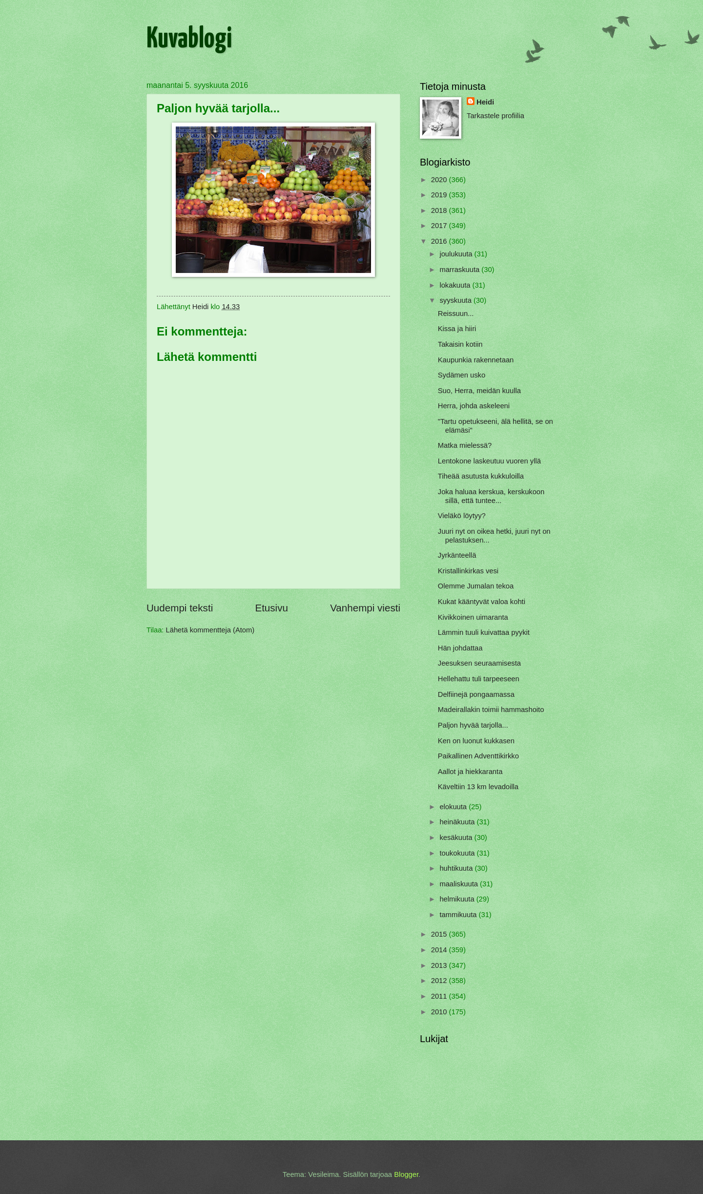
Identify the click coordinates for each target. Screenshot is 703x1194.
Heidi (485, 102)
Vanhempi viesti (365, 607)
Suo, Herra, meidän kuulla (479, 391)
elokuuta (454, 807)
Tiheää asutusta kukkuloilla (481, 476)
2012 (440, 981)
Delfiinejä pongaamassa (476, 694)
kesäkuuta (456, 837)
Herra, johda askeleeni (474, 406)
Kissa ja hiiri (457, 329)
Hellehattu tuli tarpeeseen (478, 679)
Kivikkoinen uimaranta (473, 617)
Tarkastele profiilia (495, 116)
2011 (440, 996)
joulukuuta (456, 254)
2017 (440, 226)
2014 (440, 950)
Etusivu (271, 607)
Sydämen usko (461, 375)
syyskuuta (456, 300)
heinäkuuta (457, 822)
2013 (440, 965)
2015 (440, 934)
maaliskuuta (459, 884)
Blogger (406, 1174)
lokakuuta (455, 285)
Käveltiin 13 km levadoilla (478, 787)
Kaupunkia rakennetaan (476, 360)
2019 (440, 195)
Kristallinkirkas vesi (468, 571)
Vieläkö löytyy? (462, 516)
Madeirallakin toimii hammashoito (491, 709)
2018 (440, 210)
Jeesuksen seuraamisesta (479, 663)
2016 (440, 241)
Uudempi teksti (179, 607)
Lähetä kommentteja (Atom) (210, 630)
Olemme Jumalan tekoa (476, 586)
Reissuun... (456, 313)
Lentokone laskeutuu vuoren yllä (489, 461)
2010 (440, 1012)
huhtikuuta (457, 868)
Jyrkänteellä (457, 555)
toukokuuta (457, 853)
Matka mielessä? (465, 445)
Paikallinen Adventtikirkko (478, 756)
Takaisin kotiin (460, 344)
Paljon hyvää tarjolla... (473, 725)
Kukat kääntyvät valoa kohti (481, 602)
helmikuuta (457, 899)
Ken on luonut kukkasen (476, 741)
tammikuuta (458, 915)
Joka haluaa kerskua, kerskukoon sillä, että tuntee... (491, 496)
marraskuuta (460, 269)
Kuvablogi (189, 39)
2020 (440, 180)
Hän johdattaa (460, 648)
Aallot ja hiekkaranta (470, 771)
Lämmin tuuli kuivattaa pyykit (484, 632)
